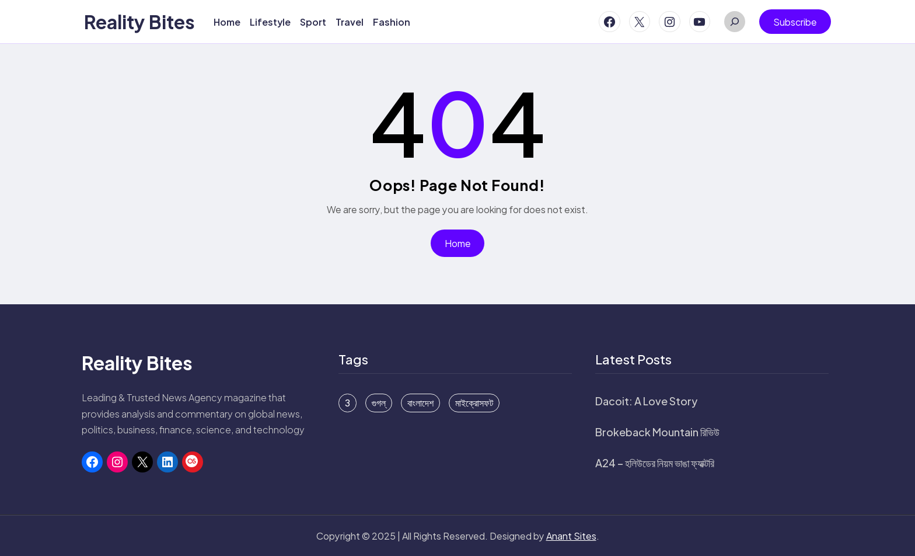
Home (458, 243)
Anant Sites (571, 536)
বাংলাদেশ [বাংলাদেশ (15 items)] (420, 403)
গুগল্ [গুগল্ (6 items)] (379, 403)
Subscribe (795, 22)
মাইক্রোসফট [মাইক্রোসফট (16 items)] (474, 403)
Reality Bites (139, 21)
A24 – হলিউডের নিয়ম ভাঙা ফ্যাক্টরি (654, 463)
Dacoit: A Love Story (646, 401)
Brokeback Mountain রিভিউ (657, 432)
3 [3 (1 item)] (347, 403)
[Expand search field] (734, 21)
